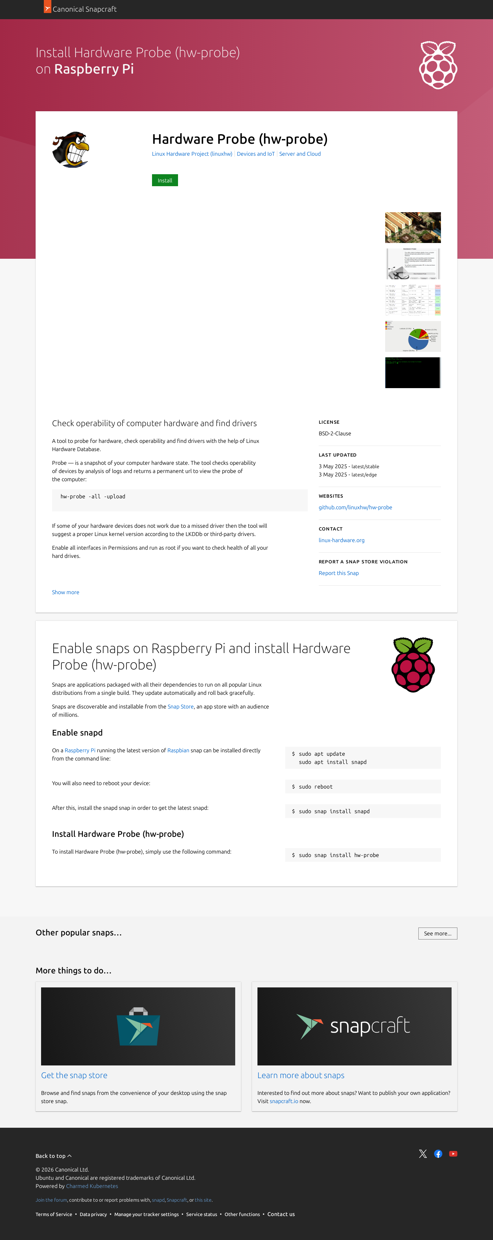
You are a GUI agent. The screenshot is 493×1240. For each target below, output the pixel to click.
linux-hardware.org (342, 540)
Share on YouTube (453, 1154)
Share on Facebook (438, 1154)
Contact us (281, 1214)
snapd (158, 1200)
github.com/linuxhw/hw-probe (355, 507)
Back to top (54, 1156)
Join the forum (51, 1200)
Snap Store (181, 706)
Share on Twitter (423, 1154)
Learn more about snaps (300, 1075)
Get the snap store (74, 1075)
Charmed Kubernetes (92, 1186)
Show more (65, 592)
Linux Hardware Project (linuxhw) (193, 154)
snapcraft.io (284, 1101)
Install (165, 180)
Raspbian (178, 750)
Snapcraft (177, 1200)
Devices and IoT (256, 154)
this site (203, 1200)
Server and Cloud (300, 154)
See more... (438, 933)
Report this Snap (339, 573)
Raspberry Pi (80, 750)
